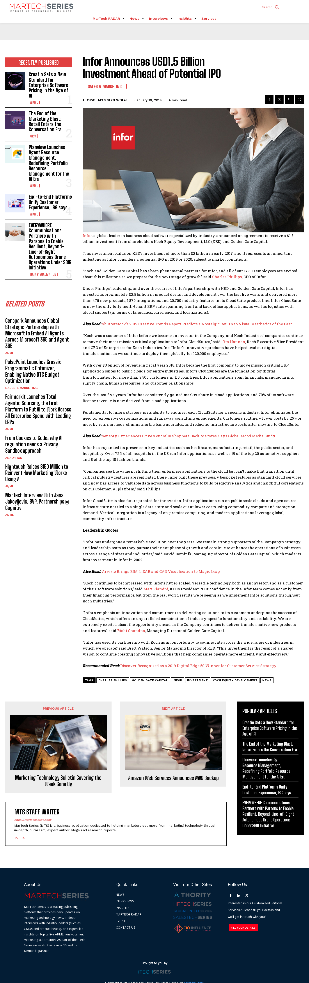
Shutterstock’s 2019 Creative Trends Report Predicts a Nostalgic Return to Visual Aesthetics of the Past (197, 323)
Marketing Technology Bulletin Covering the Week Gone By (58, 781)
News (267, 680)
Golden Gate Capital (150, 680)
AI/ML (34, 102)
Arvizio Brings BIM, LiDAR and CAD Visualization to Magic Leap (161, 571)
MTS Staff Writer (112, 100)
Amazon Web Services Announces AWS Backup (173, 778)
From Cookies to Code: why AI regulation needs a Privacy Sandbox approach (33, 444)
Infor (87, 235)
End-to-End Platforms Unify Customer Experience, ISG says (50, 202)
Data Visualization (43, 274)
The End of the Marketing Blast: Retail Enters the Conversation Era (45, 121)
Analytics (13, 457)
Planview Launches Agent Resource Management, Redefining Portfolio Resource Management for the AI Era (49, 163)
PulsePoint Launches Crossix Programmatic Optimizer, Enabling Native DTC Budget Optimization (33, 371)
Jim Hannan (233, 341)
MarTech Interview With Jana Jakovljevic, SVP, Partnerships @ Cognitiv (37, 501)
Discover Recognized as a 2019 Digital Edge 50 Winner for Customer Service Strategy (198, 665)
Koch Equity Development (235, 680)
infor (177, 680)
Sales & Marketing (21, 387)
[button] (271, 7)
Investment (197, 680)
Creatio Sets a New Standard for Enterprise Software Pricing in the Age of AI (48, 85)
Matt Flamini (156, 588)
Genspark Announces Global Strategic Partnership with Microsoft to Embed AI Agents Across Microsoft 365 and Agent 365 (37, 333)
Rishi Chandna (131, 630)
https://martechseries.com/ (33, 819)
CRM (33, 136)
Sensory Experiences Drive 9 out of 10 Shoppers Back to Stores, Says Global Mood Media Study (188, 435)
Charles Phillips (227, 276)
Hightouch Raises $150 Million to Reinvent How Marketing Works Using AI (36, 473)
